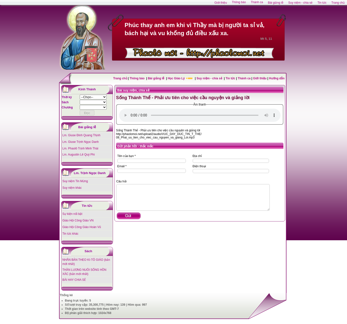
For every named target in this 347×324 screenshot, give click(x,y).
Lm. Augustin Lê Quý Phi (78, 154)
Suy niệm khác (72, 187)
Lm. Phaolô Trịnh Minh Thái (80, 148)
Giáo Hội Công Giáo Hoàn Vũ (81, 227)
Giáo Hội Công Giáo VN (78, 220)
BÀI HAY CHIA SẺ (74, 280)
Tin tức (230, 78)
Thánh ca (244, 78)
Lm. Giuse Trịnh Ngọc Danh (80, 142)
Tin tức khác (70, 233)
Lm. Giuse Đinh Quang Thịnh (81, 135)
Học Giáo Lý (177, 78)
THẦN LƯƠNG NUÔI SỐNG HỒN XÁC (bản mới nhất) (84, 272)
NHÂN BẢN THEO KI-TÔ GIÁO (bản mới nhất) (86, 262)
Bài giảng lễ (156, 78)
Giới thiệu (260, 78)
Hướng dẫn (276, 78)
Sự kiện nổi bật (72, 214)
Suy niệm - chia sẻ (210, 78)
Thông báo (138, 78)
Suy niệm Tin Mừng (75, 181)
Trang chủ (120, 78)
